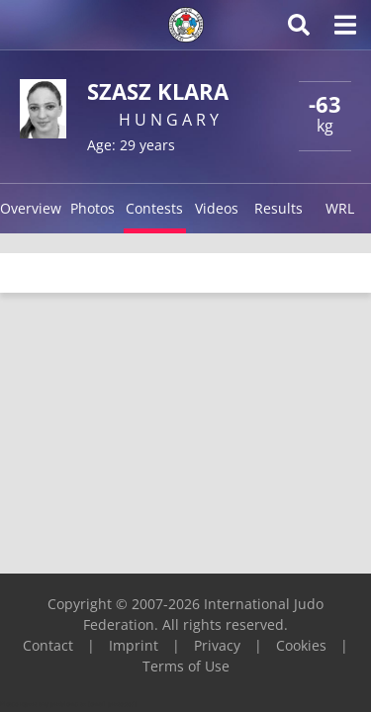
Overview (30, 208)
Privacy (217, 645)
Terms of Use (186, 666)
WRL (339, 208)
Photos (92, 208)
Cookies (301, 645)
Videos (216, 208)
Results (278, 208)
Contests (154, 208)
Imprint (133, 645)
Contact (48, 645)
